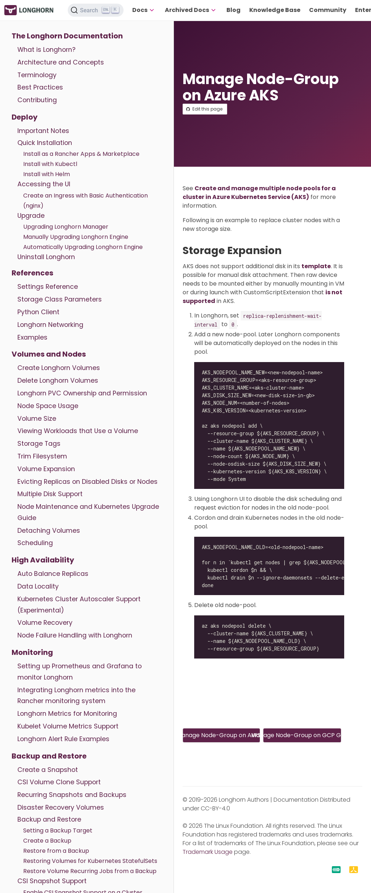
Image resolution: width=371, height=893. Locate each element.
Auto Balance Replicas (52, 573)
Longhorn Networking (50, 324)
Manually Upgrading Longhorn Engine (75, 237)
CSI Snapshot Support (52, 881)
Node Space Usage (47, 406)
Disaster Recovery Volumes (60, 807)
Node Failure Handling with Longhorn (74, 635)
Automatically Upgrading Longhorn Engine (83, 247)
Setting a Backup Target (57, 830)
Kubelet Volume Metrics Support (67, 726)
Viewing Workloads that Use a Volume (77, 431)
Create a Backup (47, 840)
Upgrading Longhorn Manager (65, 227)
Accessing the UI (43, 184)
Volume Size (36, 418)
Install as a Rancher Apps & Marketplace (81, 154)
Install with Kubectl (50, 164)
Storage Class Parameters (59, 299)
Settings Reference (47, 286)
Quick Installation (44, 142)
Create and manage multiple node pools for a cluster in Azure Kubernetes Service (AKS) (259, 192)
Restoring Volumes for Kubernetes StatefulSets (90, 861)
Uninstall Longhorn (46, 257)
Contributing (37, 100)
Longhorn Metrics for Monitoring (67, 713)
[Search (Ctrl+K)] (96, 10)
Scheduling (35, 543)
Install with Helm (46, 174)
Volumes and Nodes (49, 354)
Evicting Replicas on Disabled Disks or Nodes (87, 481)
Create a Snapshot (47, 769)
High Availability (43, 560)
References (32, 273)
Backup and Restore (49, 756)
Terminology (37, 75)
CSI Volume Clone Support (59, 782)
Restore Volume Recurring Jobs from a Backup (90, 871)
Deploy (25, 117)
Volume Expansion (46, 469)
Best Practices (40, 87)
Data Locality (38, 586)
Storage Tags (39, 443)
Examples (32, 337)
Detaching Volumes (48, 530)
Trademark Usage (208, 852)
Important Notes (43, 130)
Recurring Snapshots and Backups (71, 794)
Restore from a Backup (56, 851)
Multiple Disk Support (50, 494)
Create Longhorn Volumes (58, 368)
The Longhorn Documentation (67, 36)
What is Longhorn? (46, 49)
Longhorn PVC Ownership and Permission (82, 393)
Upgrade (31, 215)
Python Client (38, 312)
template (316, 266)
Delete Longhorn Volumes (57, 380)
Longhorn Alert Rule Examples (63, 739)
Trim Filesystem (42, 456)
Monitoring (32, 652)
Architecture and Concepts (60, 62)
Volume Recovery (44, 622)
